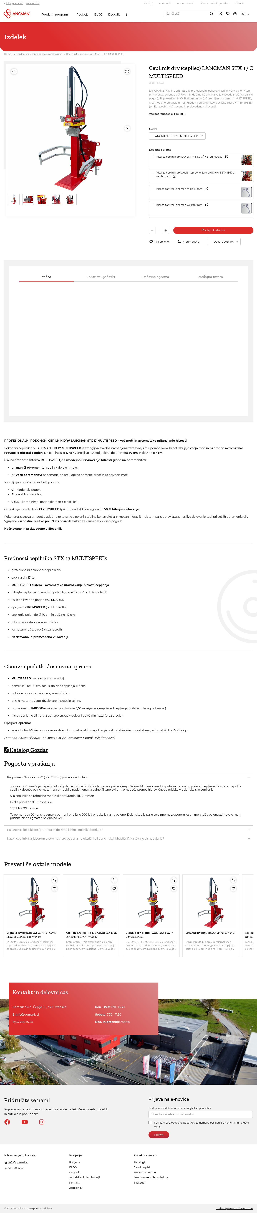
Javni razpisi (165, 3)
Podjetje (83, 14)
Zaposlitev (75, 1187)
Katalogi (148, 3)
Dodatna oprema (155, 277)
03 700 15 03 (32, 3)
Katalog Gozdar (26, 750)
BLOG (98, 14)
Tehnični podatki (101, 277)
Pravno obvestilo (186, 3)
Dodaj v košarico (213, 230)
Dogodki (114, 14)
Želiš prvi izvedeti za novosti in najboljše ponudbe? (179, 1108)
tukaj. (157, 1126)
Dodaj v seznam (227, 241)
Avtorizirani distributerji (84, 1177)
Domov (8, 54)
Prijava (158, 1135)
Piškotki (239, 3)
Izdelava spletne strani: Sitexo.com (234, 1208)
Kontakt (74, 1182)
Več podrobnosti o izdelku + (167, 113)
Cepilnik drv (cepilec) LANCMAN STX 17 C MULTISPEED (95, 54)
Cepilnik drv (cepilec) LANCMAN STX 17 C (210, 932)
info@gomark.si (14, 3)
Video (46, 277)
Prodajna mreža (210, 277)
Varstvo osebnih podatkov (215, 3)
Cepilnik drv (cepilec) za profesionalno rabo (39, 54)
